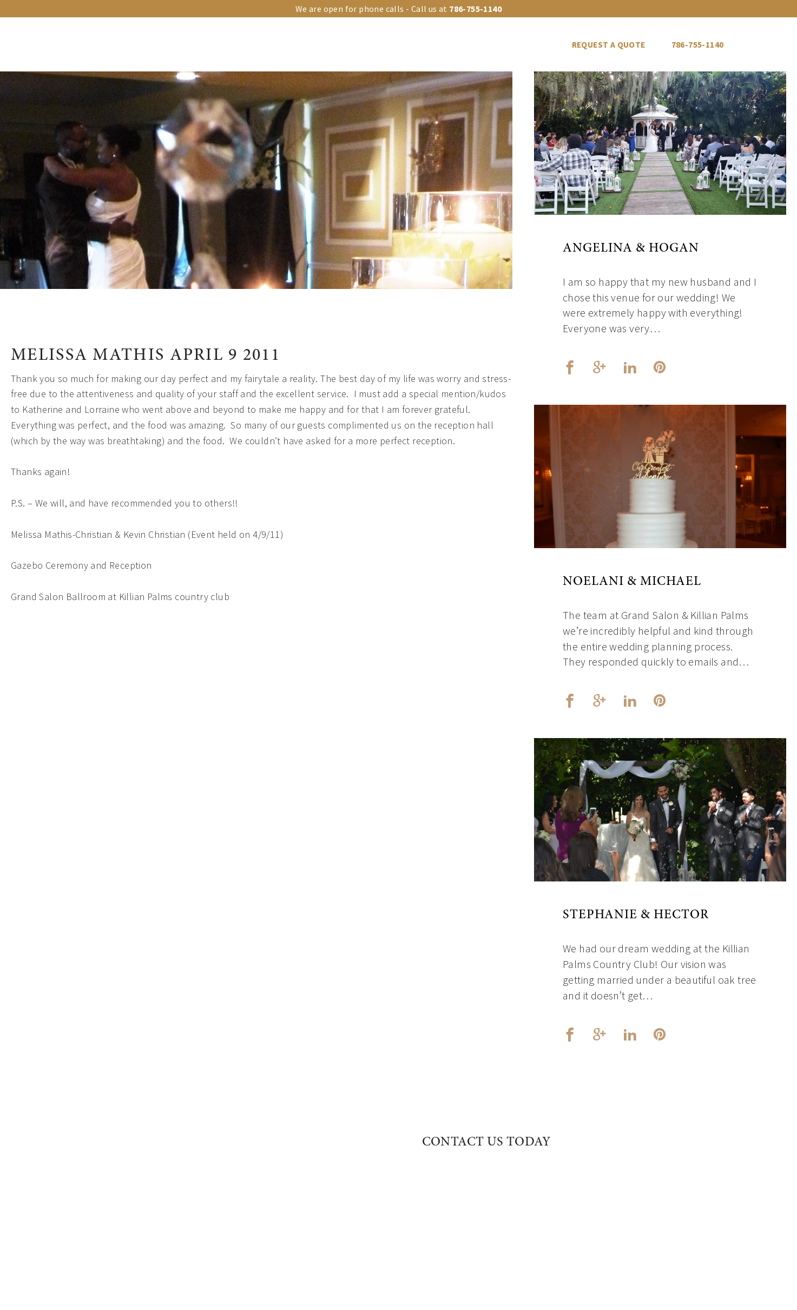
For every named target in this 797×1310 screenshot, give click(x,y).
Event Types (320, 45)
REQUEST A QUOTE (608, 45)
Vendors (481, 45)
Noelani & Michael (632, 582)
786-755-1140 (697, 45)
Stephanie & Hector (636, 915)
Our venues (178, 45)
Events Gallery (405, 45)
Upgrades (249, 45)
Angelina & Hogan (631, 248)
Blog (535, 45)
